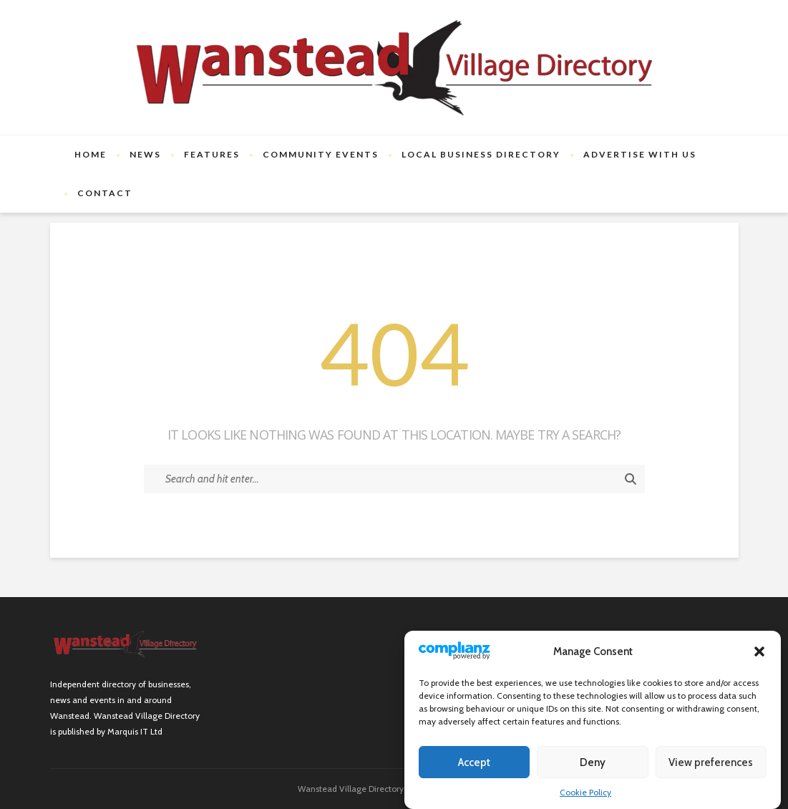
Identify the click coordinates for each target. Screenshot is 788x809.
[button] (759, 651)
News (145, 154)
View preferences (710, 762)
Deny (592, 762)
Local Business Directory (481, 154)
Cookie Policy (585, 792)
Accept (474, 762)
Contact (104, 193)
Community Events (321, 154)
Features (212, 154)
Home (90, 154)
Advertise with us (639, 154)
